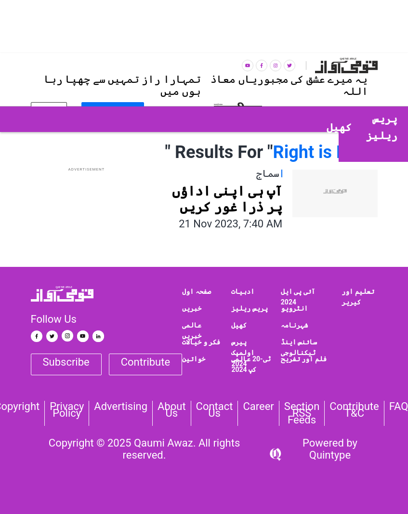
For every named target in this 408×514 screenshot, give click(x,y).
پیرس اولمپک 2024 (242, 353)
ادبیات (242, 291)
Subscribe (66, 362)
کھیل (239, 325)
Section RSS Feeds (302, 413)
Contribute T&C (354, 410)
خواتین (193, 359)
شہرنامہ (294, 325)
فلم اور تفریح (304, 359)
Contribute (145, 362)
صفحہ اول (196, 291)
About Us (172, 410)
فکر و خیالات (201, 342)
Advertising (120, 406)
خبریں (191, 308)
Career (258, 406)
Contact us (214, 410)
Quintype (330, 455)
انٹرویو (294, 308)
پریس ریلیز (249, 308)
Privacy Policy (67, 410)
